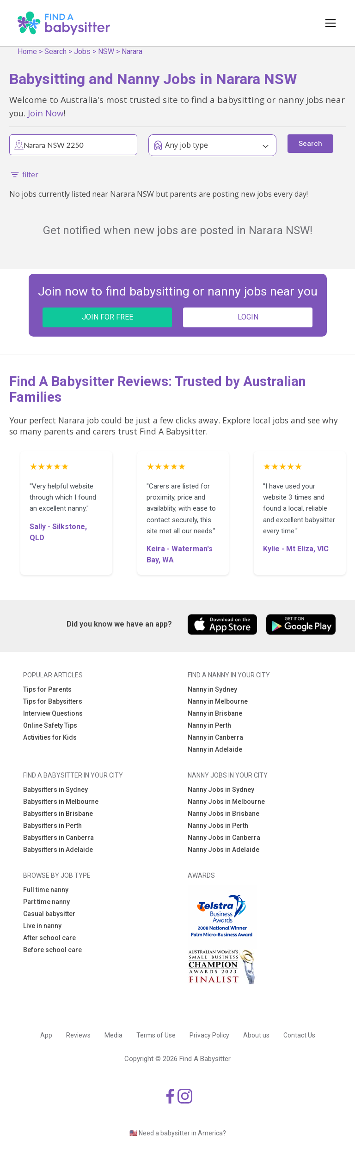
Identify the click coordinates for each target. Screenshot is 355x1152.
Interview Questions (53, 713)
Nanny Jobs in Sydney (221, 789)
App (46, 1035)
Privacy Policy (209, 1035)
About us (256, 1035)
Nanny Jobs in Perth (218, 825)
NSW (106, 51)
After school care (49, 937)
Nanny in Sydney (212, 689)
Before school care (52, 949)
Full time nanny (45, 889)
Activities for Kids (50, 737)
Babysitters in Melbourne (60, 801)
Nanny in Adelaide (215, 749)
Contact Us (299, 1035)
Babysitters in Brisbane (58, 813)
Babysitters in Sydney (55, 789)
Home (27, 51)
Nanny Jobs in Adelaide (223, 849)
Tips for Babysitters (52, 701)
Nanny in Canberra (215, 737)
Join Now (45, 113)
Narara (132, 51)
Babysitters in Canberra (58, 837)
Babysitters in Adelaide (58, 849)
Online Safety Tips (50, 725)
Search (55, 51)
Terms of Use (156, 1035)
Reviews (78, 1035)
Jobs (82, 51)
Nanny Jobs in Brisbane (223, 813)
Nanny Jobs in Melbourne (226, 801)
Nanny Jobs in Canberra (224, 837)
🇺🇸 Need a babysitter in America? (177, 1133)
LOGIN (248, 317)
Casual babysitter (49, 913)
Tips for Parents (47, 689)
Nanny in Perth (209, 725)
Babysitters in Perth (52, 825)
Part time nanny (46, 901)
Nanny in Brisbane (215, 713)
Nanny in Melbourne (218, 701)
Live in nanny (42, 925)
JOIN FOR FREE (107, 317)
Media (113, 1035)
